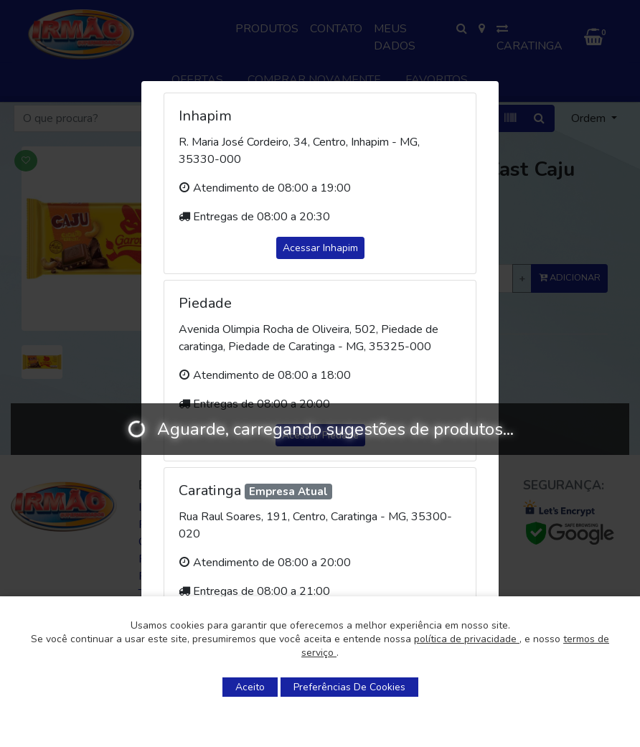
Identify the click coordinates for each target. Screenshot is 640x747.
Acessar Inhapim (320, 248)
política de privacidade (466, 639)
